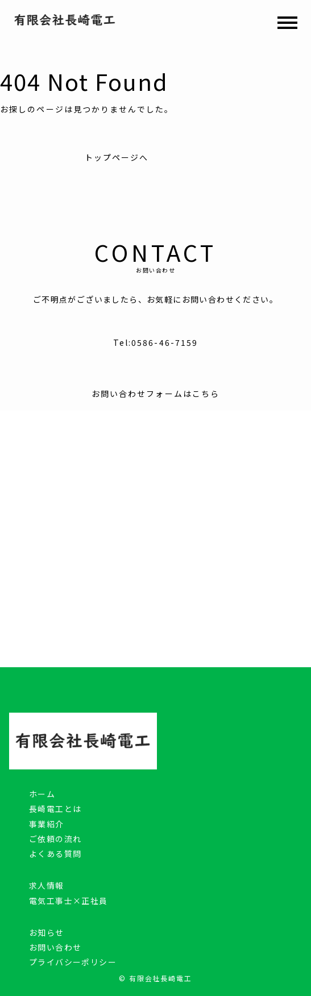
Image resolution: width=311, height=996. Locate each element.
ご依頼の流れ (55, 838)
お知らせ (46, 932)
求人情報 (46, 885)
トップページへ (117, 157)
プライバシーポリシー (73, 962)
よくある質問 (55, 853)
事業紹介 (46, 824)
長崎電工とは (55, 808)
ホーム (42, 794)
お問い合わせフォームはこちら (155, 393)
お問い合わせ (55, 947)
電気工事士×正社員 (68, 900)
